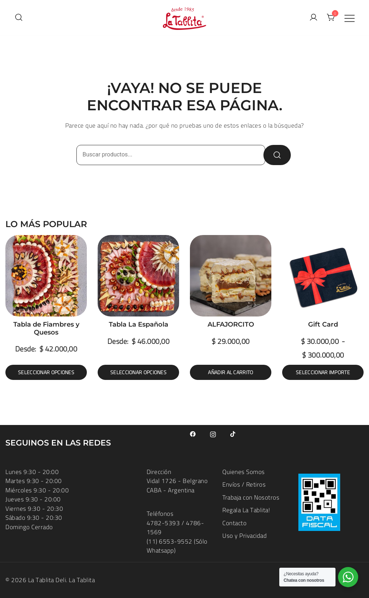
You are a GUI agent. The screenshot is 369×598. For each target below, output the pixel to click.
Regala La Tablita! (246, 510)
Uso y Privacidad (244, 535)
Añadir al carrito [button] (230, 372)
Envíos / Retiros (244, 484)
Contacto (234, 523)
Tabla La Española (138, 324)
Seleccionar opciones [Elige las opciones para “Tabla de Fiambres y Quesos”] (46, 372)
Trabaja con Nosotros (250, 497)
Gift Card (323, 324)
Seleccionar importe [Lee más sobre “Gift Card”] (323, 372)
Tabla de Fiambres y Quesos (46, 328)
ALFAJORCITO (231, 324)
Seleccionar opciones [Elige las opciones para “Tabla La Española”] (138, 372)
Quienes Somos (243, 472)
